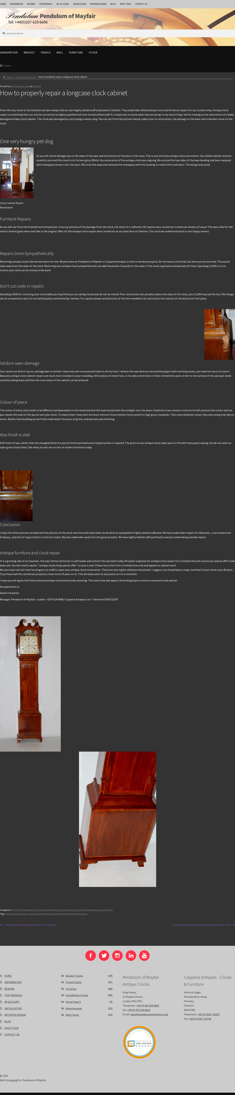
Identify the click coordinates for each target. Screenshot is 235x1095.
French (46, 55)
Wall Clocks (72, 1017)
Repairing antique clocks (100, 912)
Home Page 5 (73, 1004)
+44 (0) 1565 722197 (208, 1016)
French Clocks (74, 984)
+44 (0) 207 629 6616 (138, 1012)
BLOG (113, 4)
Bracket (29, 55)
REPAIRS (31, 4)
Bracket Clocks (74, 978)
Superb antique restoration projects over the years (202, 927)
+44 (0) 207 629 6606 (147, 1008)
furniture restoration (74, 912)
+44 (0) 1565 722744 (200, 1021)
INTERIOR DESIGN (98, 4)
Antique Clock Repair (25, 79)
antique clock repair (16, 916)
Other (93, 55)
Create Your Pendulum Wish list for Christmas (30, 927)
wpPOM (37, 88)
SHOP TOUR (125, 4)
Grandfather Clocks (77, 997)
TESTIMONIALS (45, 4)
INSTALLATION (79, 4)
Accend (13, 1082)
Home (10, 79)
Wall (60, 55)
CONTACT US (141, 4)
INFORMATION (16, 4)
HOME (8, 978)
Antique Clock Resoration (48, 912)
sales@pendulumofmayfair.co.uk (149, 1016)
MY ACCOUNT (63, 4)
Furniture (76, 55)
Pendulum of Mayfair (84, 17)
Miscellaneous (74, 1010)
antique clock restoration (41, 916)
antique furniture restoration (71, 916)
